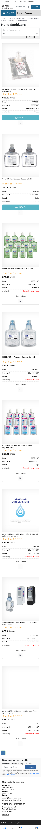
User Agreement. (10, 774)
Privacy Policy (34, 773)
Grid (29, 37)
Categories (8, 13)
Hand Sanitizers (22, 20)
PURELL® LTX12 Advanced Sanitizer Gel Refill (18, 357)
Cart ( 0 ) (22, 2)
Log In (14, 2)
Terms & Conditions (9, 809)
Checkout (31, 2)
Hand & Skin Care (8, 20)
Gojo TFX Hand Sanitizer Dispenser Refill (17, 179)
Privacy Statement (9, 807)
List (35, 37)
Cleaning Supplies (33, 18)
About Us (28, 13)
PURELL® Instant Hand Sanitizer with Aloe (17, 268)
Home (7, 2)
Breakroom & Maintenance (16, 18)
